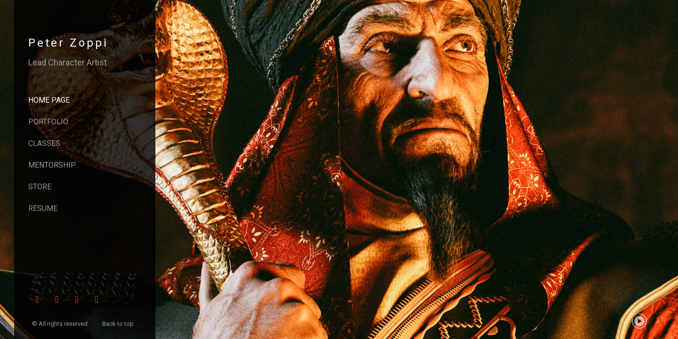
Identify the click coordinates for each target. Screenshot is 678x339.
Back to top (118, 323)
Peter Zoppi (68, 42)
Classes (44, 143)
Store (39, 186)
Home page (49, 100)
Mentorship (52, 165)
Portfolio (48, 121)
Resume (42, 208)
